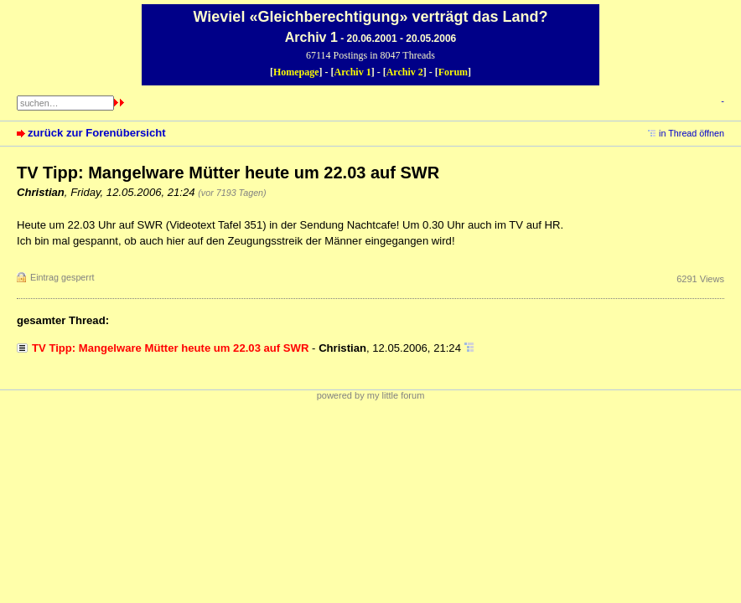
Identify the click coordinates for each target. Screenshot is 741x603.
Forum (453, 72)
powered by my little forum (371, 395)
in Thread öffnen (691, 133)
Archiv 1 (352, 72)
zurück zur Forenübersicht (97, 132)
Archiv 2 (404, 72)
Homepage (296, 72)
